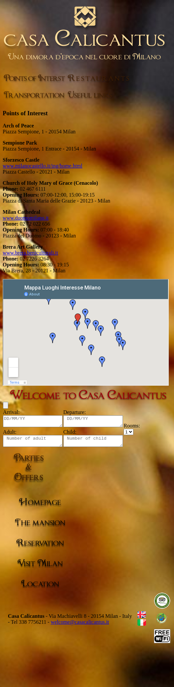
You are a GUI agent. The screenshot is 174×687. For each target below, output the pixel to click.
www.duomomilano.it (25, 218)
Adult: (9, 434)
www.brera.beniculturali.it (30, 253)
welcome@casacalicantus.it (80, 626)
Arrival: (11, 412)
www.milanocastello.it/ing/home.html (42, 166)
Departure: (81, 412)
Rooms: (145, 427)
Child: (76, 434)
